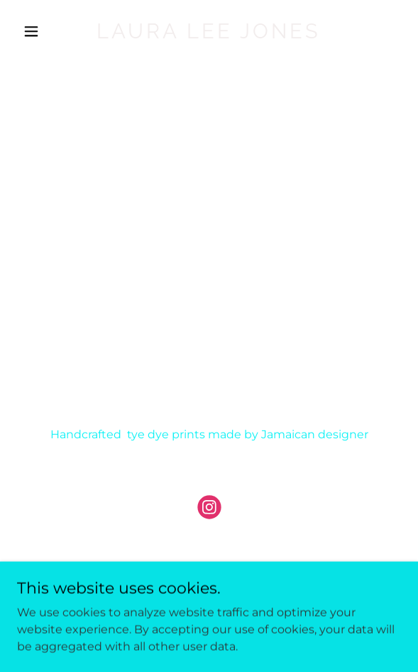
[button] (46, 31)
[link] (209, 34)
